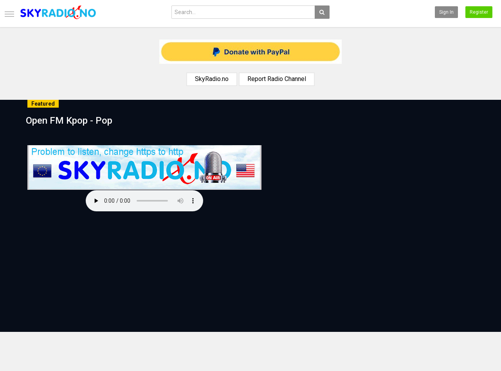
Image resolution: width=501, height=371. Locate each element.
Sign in (446, 12)
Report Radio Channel (276, 79)
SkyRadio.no (212, 79)
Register (479, 12)
